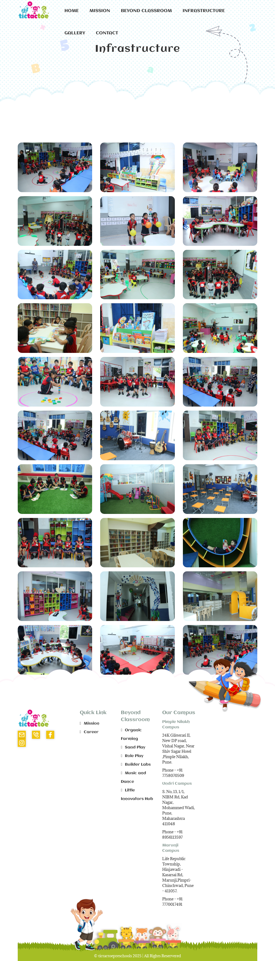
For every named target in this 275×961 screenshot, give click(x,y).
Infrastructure (204, 11)
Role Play (134, 756)
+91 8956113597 (172, 834)
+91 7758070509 (173, 773)
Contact (107, 33)
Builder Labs (138, 764)
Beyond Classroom (146, 11)
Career (91, 732)
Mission (99, 11)
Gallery (74, 33)
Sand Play (135, 747)
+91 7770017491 (172, 901)
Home (71, 11)
